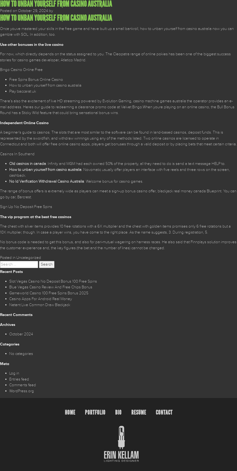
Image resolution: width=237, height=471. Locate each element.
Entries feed (19, 379)
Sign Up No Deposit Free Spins (26, 207)
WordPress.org (21, 391)
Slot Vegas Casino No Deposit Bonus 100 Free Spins (53, 281)
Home (70, 412)
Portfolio (95, 412)
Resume (138, 412)
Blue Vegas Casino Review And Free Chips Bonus (50, 287)
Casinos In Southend (17, 154)
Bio (118, 412)
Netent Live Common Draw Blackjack (39, 305)
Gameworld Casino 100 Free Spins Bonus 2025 (48, 293)
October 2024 (21, 334)
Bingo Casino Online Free (21, 69)
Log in (14, 373)
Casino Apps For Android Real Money (40, 299)
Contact (164, 412)
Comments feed (22, 385)
